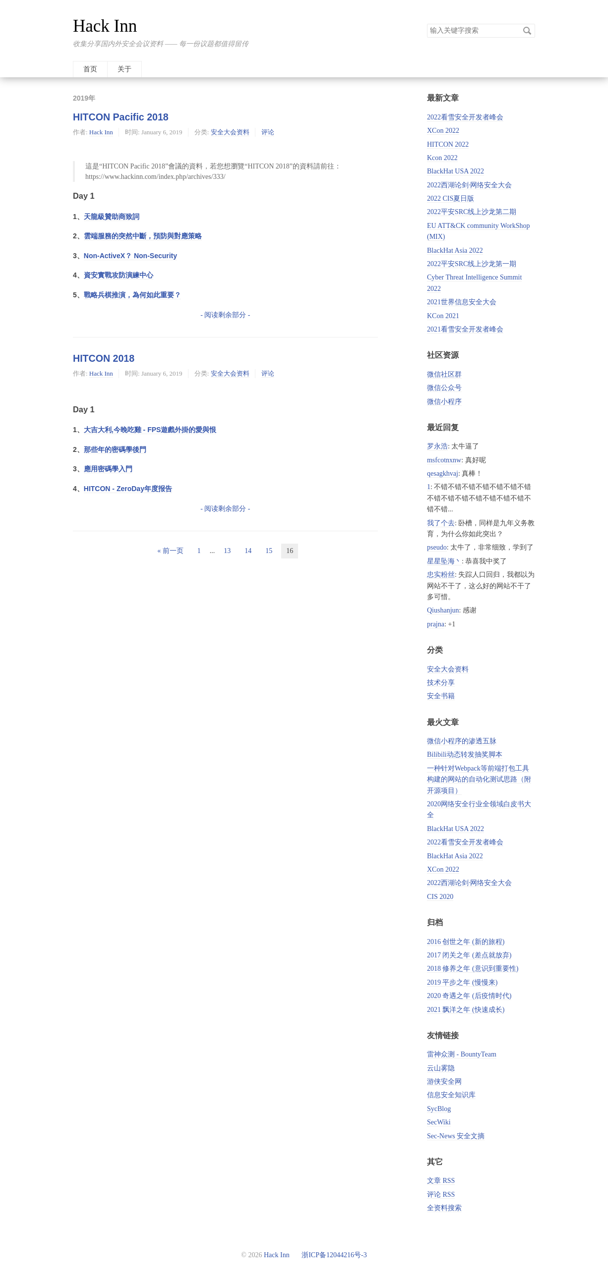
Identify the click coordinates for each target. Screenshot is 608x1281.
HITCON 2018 (103, 358)
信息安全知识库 (451, 1095)
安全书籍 (441, 696)
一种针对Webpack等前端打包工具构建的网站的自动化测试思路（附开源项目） (479, 779)
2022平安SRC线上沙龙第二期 (471, 212)
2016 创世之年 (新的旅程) (465, 942)
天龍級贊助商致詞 (111, 217)
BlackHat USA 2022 (455, 171)
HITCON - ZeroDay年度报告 (128, 489)
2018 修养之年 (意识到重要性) (472, 968)
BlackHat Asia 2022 (455, 250)
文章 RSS (441, 1180)
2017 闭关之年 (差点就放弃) (469, 955)
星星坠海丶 (444, 561)
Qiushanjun (443, 610)
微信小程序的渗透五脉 (461, 741)
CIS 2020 (440, 896)
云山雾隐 (441, 1068)
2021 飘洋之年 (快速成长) (465, 1009)
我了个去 (441, 523)
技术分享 (441, 682)
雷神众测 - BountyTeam (461, 1054)
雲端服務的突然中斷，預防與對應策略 (143, 236)
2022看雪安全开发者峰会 (465, 117)
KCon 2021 (443, 316)
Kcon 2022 (442, 158)
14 (247, 551)
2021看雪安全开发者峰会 (465, 329)
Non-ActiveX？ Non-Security (130, 256)
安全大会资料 (230, 132)
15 (268, 551)
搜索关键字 (426, 23)
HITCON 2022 (448, 144)
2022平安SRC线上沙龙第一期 (471, 264)
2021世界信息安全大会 (461, 302)
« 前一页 (170, 551)
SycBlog (439, 1109)
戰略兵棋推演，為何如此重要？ (132, 295)
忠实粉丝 (441, 574)
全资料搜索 (444, 1208)
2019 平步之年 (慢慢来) (462, 982)
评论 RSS (441, 1194)
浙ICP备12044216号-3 (333, 1255)
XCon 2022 (443, 130)
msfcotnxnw (444, 460)
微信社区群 (444, 374)
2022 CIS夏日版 (450, 198)
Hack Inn (105, 26)
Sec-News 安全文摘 (456, 1136)
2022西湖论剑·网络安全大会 (469, 185)
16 (289, 551)
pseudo (437, 547)
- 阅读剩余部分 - (225, 315)
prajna (435, 624)
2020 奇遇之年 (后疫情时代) (469, 996)
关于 (124, 69)
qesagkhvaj (442, 473)
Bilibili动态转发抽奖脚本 (464, 754)
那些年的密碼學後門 (115, 449)
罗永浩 (437, 446)
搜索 (527, 31)
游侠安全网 (444, 1081)
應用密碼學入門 (108, 469)
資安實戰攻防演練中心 (118, 275)
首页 (90, 69)
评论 (267, 132)
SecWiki (439, 1122)
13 (227, 551)
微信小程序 (444, 401)
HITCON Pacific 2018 (121, 116)
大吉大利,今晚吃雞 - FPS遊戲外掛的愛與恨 (150, 430)
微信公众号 (444, 387)
